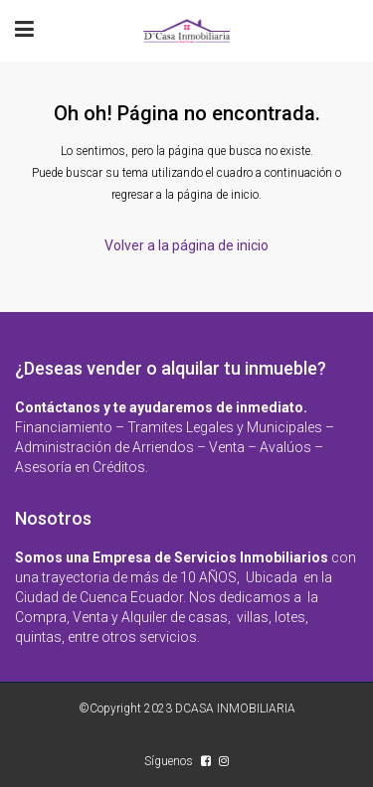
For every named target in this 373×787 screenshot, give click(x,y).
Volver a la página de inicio (186, 245)
